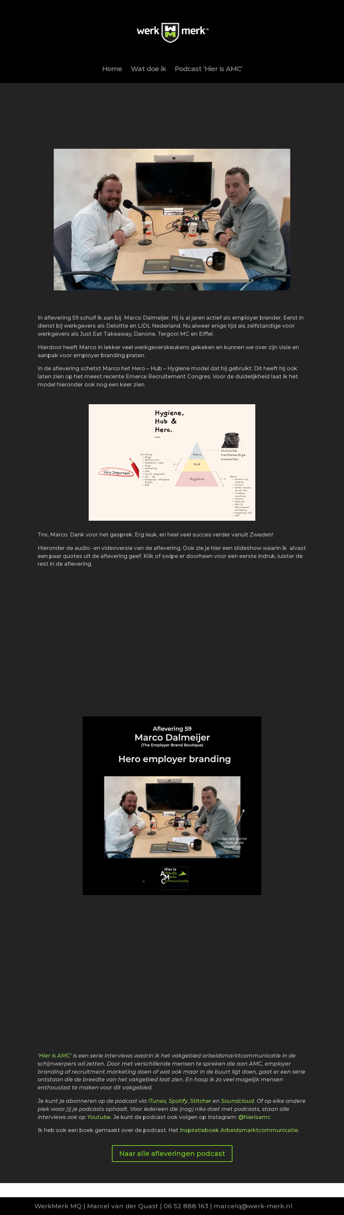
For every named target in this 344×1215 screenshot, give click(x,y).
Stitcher (200, 1101)
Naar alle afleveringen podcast (172, 1154)
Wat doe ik (148, 69)
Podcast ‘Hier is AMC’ (208, 69)
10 (195, 881)
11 (201, 881)
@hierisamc (254, 1117)
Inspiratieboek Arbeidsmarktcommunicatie (239, 1130)
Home (112, 69)
